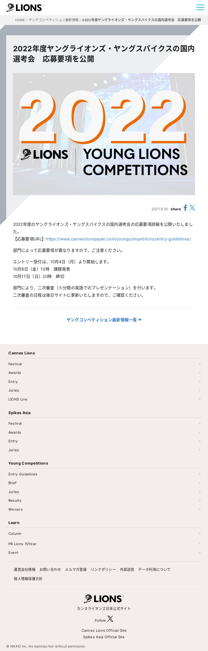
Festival (15, 364)
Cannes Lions (21, 353)
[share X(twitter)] (192, 208)
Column (15, 533)
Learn (14, 522)
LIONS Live (17, 399)
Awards (14, 372)
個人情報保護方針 (28, 578)
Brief (12, 483)
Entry (13, 381)
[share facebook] (185, 208)
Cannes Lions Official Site (104, 630)
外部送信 (127, 569)
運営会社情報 (24, 569)
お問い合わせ (50, 569)
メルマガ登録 (76, 569)
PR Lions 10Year (22, 544)
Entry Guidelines (23, 474)
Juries (13, 390)
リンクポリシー (103, 569)
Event (13, 552)
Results (14, 500)
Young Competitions (28, 463)
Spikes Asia (19, 412)
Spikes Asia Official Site (104, 637)
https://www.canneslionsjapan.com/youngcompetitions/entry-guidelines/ (118, 239)
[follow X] (110, 620)
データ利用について (154, 569)
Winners (15, 509)
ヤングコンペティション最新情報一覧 (102, 319)
